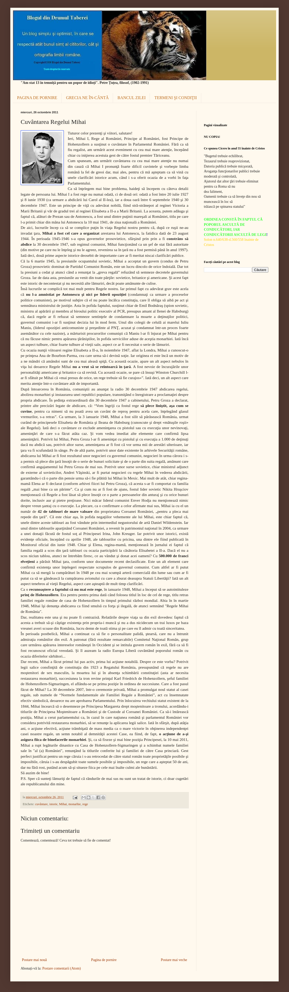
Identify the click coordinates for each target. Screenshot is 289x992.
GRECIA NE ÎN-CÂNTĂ (87, 97)
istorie (53, 804)
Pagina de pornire (104, 960)
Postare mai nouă (34, 960)
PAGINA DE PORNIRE (37, 97)
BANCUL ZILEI (131, 97)
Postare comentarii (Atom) (61, 968)
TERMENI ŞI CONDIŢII (175, 97)
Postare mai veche (174, 960)
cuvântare (41, 804)
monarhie (74, 804)
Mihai (63, 804)
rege (85, 804)
